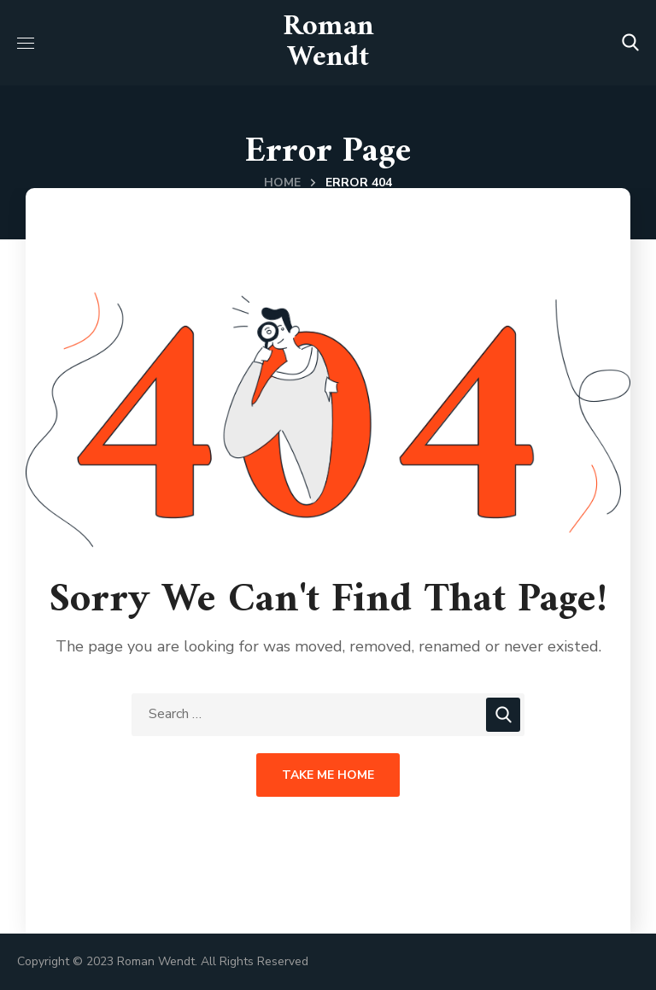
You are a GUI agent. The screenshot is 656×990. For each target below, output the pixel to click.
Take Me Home (328, 775)
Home (282, 182)
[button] (630, 42)
